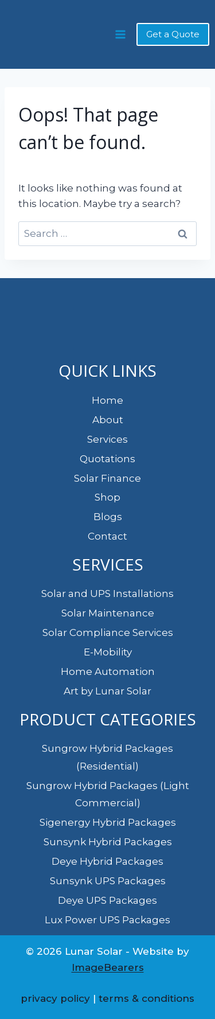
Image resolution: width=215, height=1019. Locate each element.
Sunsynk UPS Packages (108, 881)
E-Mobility (108, 652)
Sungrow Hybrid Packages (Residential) (107, 757)
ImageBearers (108, 967)
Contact (107, 536)
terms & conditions (146, 998)
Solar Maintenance (107, 613)
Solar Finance (107, 478)
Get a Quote (173, 34)
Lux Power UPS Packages (107, 920)
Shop (107, 497)
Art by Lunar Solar (107, 691)
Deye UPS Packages (107, 900)
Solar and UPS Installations (107, 593)
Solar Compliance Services (107, 632)
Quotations (107, 458)
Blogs (107, 516)
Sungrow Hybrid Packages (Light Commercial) (107, 794)
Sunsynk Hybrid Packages (108, 842)
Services (107, 439)
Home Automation (108, 671)
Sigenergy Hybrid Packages (108, 822)
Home (107, 400)
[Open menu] (120, 34)
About (107, 419)
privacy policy (55, 998)
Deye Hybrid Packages (107, 861)
